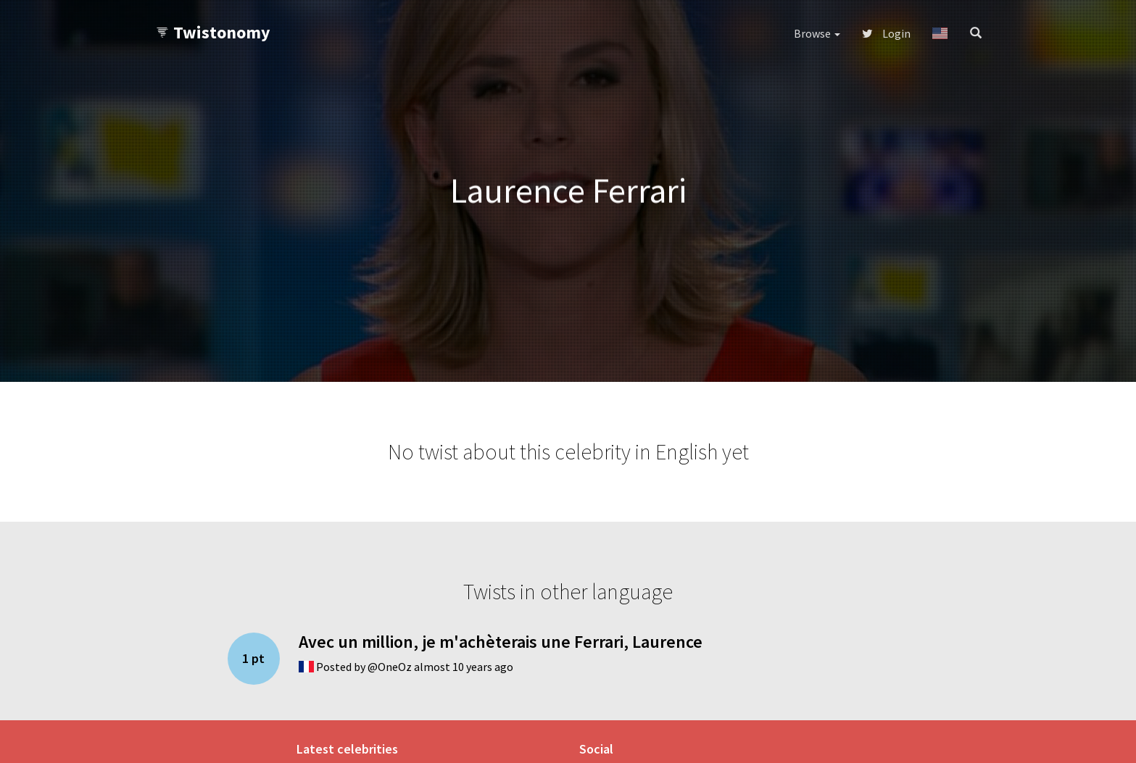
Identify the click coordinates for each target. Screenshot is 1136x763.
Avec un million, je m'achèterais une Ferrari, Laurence (500, 641)
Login (886, 33)
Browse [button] (817, 33)
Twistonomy (212, 32)
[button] (939, 33)
